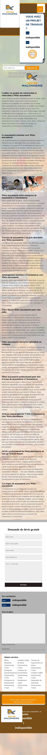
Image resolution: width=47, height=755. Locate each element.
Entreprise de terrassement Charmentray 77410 (9, 684)
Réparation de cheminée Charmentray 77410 (36, 684)
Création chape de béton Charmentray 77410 (23, 664)
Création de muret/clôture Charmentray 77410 (22, 674)
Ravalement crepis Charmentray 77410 (22, 684)
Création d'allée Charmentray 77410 (37, 675)
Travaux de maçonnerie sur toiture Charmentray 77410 (37, 665)
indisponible (19, 600)
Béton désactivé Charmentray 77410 (9, 664)
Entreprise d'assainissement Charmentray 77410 (10, 674)
